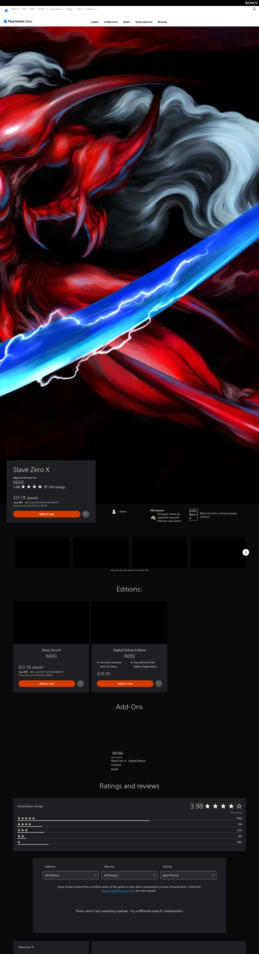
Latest (95, 18)
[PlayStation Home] (6, 9)
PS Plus (41, 9)
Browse (162, 18)
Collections (111, 18)
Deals (126, 18)
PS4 (32, 9)
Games (14, 9)
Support (91, 9)
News (69, 9)
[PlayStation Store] (19, 18)
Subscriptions (143, 18)
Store (79, 9)
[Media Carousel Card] (42, 549)
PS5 (24, 9)
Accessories (56, 9)
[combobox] (71, 872)
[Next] (245, 549)
